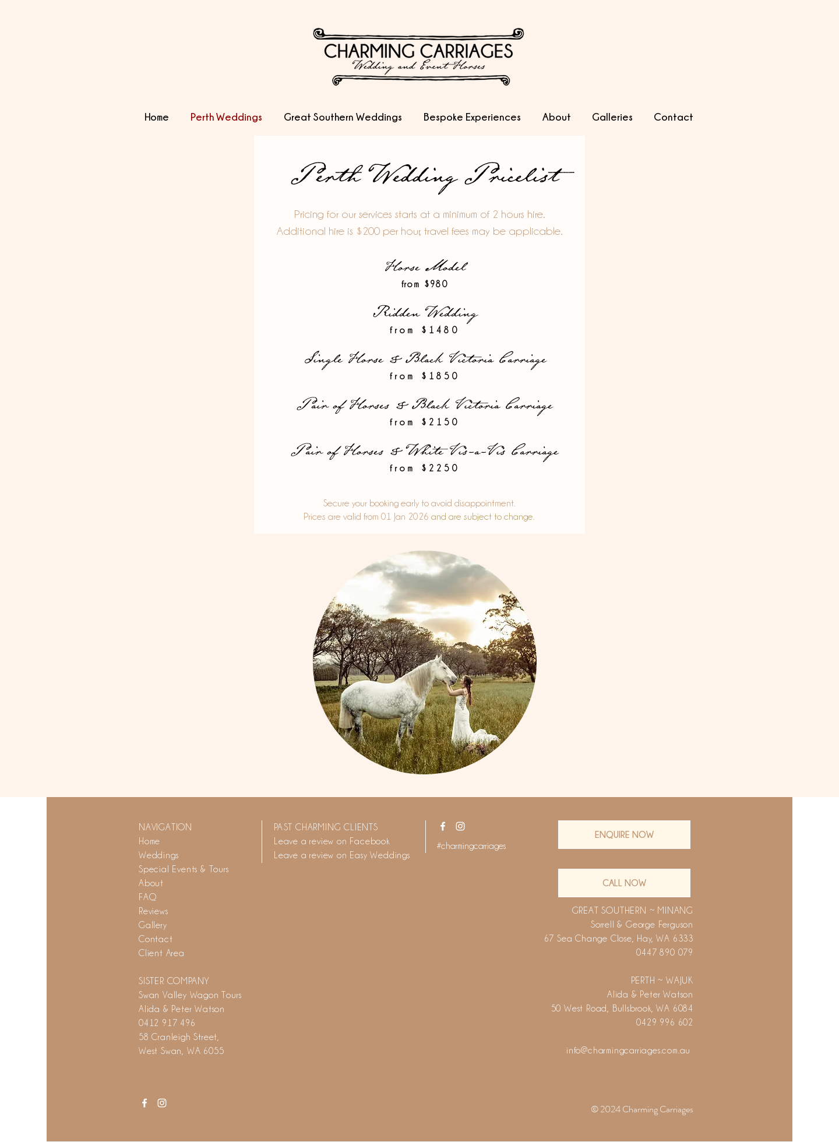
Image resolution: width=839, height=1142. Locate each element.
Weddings (158, 855)
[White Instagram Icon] (460, 826)
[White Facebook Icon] (443, 826)
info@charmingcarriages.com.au (628, 1050)
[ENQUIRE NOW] (624, 834)
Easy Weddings (380, 855)
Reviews (153, 911)
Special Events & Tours (184, 869)
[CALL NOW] (624, 883)
